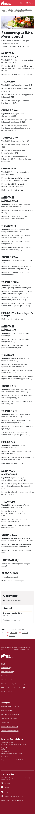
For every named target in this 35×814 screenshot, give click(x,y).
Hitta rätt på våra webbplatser (10, 714)
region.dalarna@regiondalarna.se (16, 744)
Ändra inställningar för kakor (9, 730)
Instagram (7, 792)
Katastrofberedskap (7, 676)
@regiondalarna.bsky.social (15, 800)
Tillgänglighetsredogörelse (9, 718)
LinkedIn (6, 787)
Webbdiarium (5, 667)
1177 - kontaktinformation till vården (12, 688)
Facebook (7, 783)
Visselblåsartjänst (6, 692)
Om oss (10, 9)
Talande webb (5, 722)
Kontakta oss (5, 756)
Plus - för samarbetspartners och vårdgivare (14, 684)
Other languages (6, 710)
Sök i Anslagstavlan (7, 671)
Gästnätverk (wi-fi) (6, 680)
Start (3, 9)
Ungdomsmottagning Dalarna (13, 796)
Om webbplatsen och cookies (10, 706)
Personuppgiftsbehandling (9, 726)
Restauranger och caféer (23, 9)
